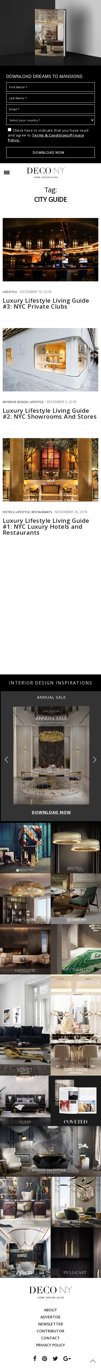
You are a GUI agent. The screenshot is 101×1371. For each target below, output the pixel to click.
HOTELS (8, 512)
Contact (50, 1338)
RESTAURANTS (42, 512)
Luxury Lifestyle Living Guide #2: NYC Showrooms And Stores (50, 413)
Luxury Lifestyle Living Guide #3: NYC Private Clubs (46, 303)
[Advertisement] (50, 618)
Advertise (50, 1316)
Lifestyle (10, 292)
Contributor (50, 1331)
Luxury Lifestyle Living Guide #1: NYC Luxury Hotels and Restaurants (46, 526)
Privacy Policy (50, 1345)
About (50, 1309)
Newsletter (50, 1323)
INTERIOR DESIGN (15, 402)
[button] (94, 759)
